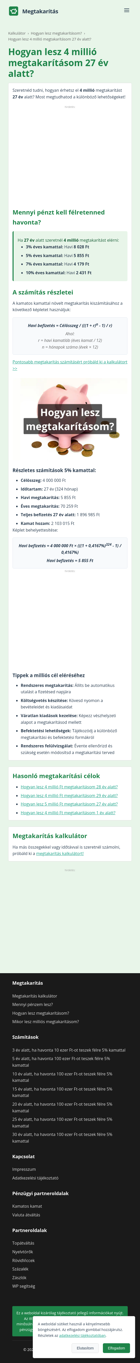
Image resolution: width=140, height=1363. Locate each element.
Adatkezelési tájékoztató (35, 1178)
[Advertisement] (70, 156)
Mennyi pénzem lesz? (32, 1004)
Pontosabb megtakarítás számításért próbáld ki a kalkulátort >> (70, 365)
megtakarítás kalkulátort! (60, 853)
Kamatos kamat (27, 1206)
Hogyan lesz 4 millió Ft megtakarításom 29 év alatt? (69, 795)
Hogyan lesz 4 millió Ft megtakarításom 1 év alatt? (68, 813)
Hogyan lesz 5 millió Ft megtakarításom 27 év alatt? (69, 804)
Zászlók (19, 1277)
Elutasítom (123, 1348)
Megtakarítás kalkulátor (34, 996)
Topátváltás (23, 1243)
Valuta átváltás (26, 1215)
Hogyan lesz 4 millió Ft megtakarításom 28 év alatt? (69, 787)
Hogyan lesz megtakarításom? (40, 1013)
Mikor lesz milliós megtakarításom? (45, 1021)
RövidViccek (23, 1260)
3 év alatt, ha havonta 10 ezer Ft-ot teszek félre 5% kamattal (68, 1050)
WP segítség (23, 1286)
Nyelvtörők (22, 1252)
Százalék (20, 1269)
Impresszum (24, 1169)
